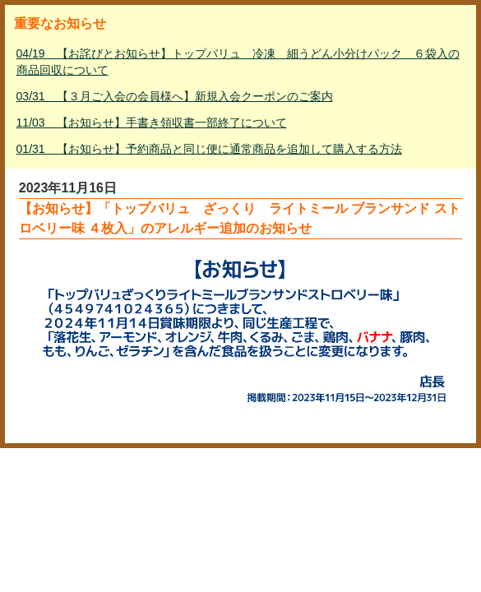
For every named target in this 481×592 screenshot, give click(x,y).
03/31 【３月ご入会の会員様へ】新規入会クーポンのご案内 (174, 96)
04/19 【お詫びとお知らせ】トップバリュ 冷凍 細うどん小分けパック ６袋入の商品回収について (238, 61)
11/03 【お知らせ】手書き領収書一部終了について (151, 122)
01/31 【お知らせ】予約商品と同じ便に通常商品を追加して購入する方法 (209, 148)
